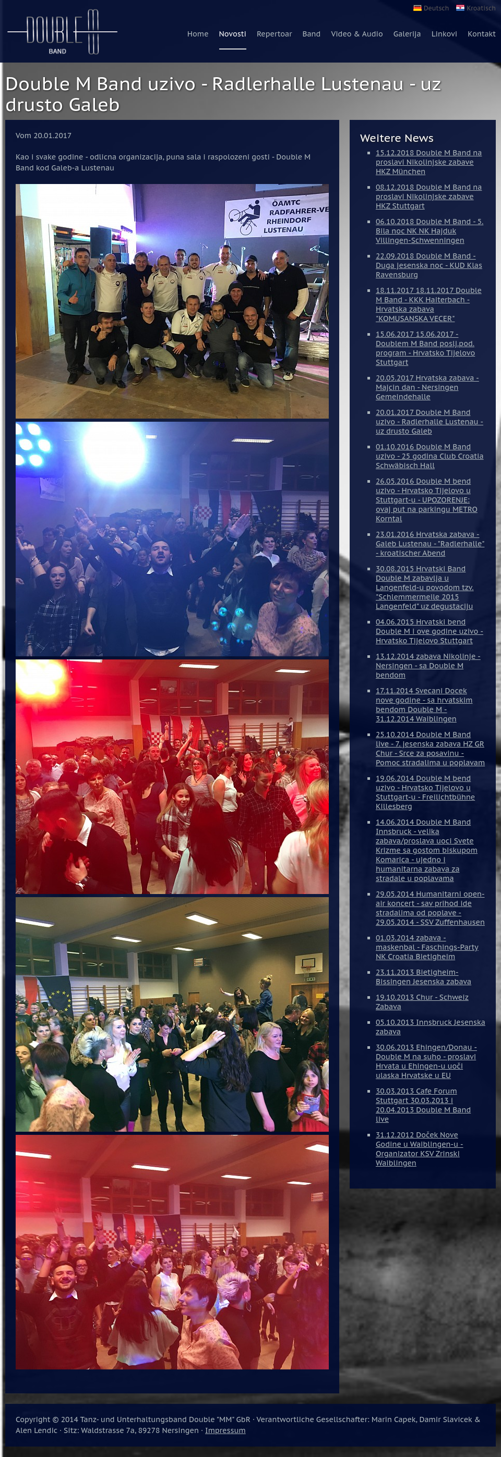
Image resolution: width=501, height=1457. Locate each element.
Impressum (225, 1430)
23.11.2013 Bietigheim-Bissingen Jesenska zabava (423, 977)
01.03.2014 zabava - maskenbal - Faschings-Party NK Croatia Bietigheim (427, 947)
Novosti (232, 34)
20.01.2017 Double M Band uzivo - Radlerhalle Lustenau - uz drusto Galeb (429, 422)
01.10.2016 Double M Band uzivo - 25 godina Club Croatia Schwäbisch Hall (430, 456)
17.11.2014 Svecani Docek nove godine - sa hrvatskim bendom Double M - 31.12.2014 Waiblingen (424, 705)
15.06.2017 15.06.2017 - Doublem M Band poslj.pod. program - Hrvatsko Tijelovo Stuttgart (425, 348)
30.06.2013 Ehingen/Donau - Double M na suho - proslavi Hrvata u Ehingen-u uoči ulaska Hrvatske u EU (426, 1061)
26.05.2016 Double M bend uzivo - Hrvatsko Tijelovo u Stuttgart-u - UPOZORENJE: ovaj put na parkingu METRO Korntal (427, 499)
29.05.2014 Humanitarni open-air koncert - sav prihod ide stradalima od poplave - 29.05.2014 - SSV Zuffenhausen (430, 908)
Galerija (407, 34)
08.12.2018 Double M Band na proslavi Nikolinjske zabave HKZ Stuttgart (429, 196)
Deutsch (436, 8)
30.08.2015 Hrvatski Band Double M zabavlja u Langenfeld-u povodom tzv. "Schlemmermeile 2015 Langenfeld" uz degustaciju (425, 587)
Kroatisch (481, 8)
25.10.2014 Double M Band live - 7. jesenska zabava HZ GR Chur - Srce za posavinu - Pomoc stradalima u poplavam (430, 748)
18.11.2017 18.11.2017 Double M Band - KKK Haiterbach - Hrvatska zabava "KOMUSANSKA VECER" (429, 304)
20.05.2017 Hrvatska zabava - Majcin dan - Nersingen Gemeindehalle (427, 387)
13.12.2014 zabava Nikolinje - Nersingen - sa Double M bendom (428, 666)
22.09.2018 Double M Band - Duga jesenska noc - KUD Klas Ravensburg (429, 265)
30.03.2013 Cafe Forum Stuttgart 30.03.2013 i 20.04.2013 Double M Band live (423, 1105)
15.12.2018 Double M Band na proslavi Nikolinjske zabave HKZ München (429, 162)
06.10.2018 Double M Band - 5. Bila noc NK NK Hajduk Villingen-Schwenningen (429, 231)
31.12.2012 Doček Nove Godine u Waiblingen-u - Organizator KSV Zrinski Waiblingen (419, 1149)
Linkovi (445, 34)
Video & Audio (357, 34)
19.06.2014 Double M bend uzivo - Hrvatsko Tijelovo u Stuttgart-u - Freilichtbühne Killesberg (425, 792)
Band (311, 34)
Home (198, 34)
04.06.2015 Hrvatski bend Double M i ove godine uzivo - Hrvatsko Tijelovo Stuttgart (429, 631)
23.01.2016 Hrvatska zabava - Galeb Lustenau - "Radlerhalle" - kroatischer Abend (430, 544)
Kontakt (482, 34)
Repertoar (274, 34)
